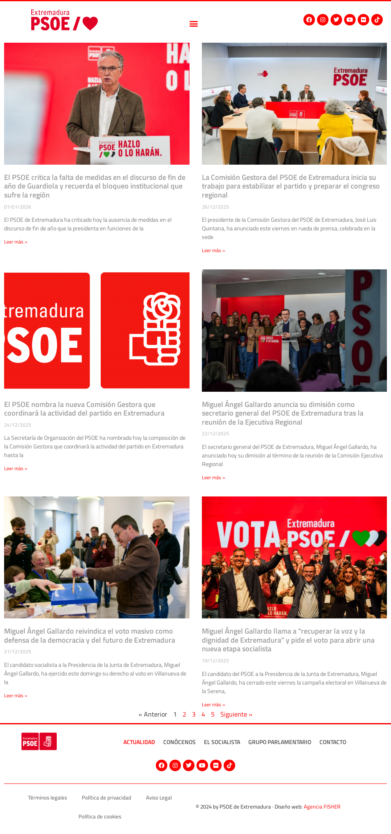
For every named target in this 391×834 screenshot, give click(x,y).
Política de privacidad (106, 797)
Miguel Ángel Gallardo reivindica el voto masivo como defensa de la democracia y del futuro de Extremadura (89, 635)
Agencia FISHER (322, 806)
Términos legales (47, 797)
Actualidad (139, 742)
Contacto (332, 742)
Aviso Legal (159, 797)
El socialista (222, 742)
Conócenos (179, 742)
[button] (193, 23)
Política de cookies (100, 816)
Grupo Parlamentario (279, 742)
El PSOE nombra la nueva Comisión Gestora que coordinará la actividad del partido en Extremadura (84, 409)
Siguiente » (236, 714)
